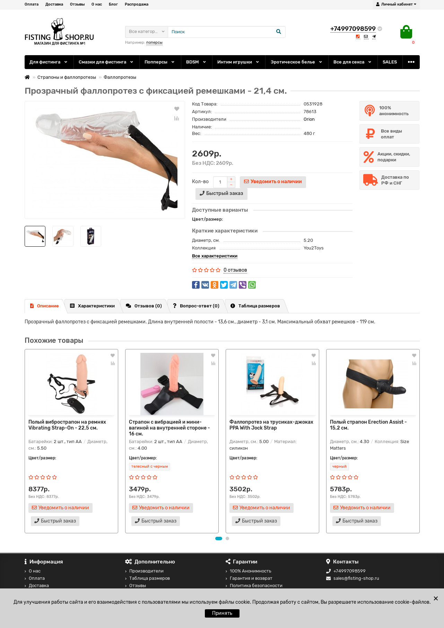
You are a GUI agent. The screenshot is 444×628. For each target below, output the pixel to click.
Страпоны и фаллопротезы (66, 77)
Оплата (31, 4)
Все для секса (352, 62)
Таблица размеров (255, 305)
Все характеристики (214, 255)
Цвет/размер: (207, 219)
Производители (144, 571)
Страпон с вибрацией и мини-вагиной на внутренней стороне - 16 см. (169, 428)
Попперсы (160, 62)
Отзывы (77, 4)
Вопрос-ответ (196, 305)
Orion (309, 119)
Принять (222, 613)
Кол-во (200, 182)
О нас (97, 4)
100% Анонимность (248, 571)
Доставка (54, 4)
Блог (113, 4)
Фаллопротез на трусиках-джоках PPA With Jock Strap (271, 425)
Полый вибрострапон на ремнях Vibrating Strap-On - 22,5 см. (67, 425)
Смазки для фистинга (106, 62)
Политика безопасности (254, 585)
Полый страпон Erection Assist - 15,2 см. (368, 425)
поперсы (154, 42)
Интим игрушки (238, 62)
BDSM (196, 62)
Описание (44, 305)
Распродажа (136, 4)
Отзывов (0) (144, 305)
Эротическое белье (297, 62)
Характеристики (92, 305)
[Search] (227, 32)
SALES (390, 62)
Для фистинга (48, 62)
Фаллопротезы (120, 77)
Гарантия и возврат (249, 578)
